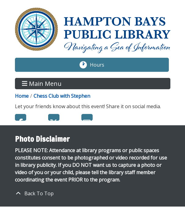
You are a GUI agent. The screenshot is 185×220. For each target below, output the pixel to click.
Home (22, 96)
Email (87, 117)
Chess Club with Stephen (62, 96)
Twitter (53, 117)
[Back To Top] (92, 193)
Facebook (20, 117)
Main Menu (42, 83)
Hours (100, 64)
